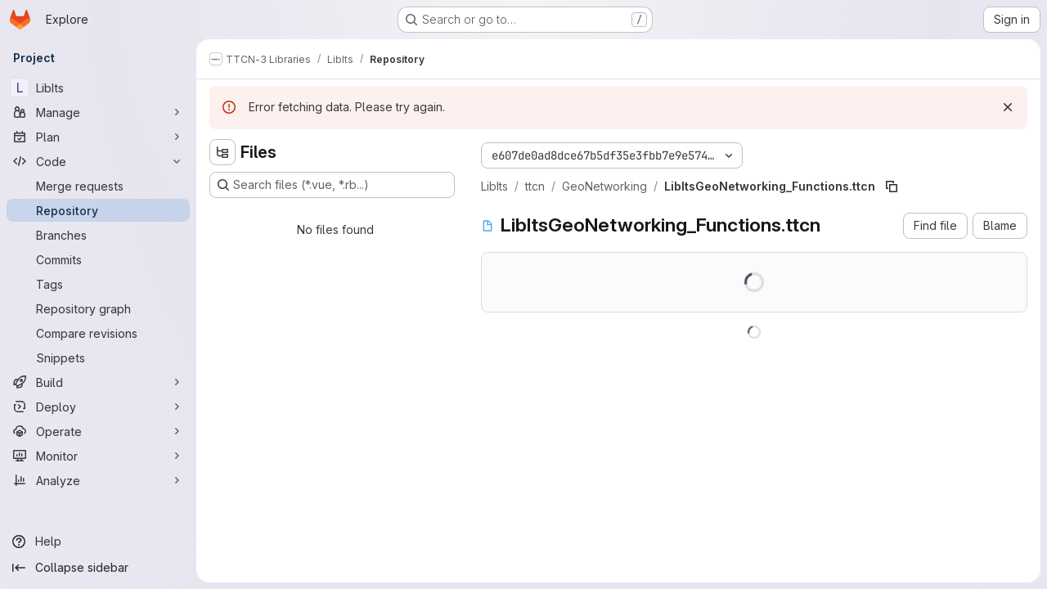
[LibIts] (98, 87)
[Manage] (98, 112)
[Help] (98, 541)
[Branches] (98, 234)
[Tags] (98, 283)
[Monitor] (98, 455)
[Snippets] (98, 357)
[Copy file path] (891, 186)
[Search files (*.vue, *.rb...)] (332, 185)
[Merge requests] (98, 185)
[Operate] (98, 431)
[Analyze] (98, 480)
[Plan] (98, 136)
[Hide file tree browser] (222, 152)
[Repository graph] (98, 308)
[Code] (98, 161)
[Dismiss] (1008, 107)
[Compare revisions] (98, 332)
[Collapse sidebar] (98, 567)
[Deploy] (98, 406)
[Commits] (98, 259)
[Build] (98, 382)
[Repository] (98, 210)
